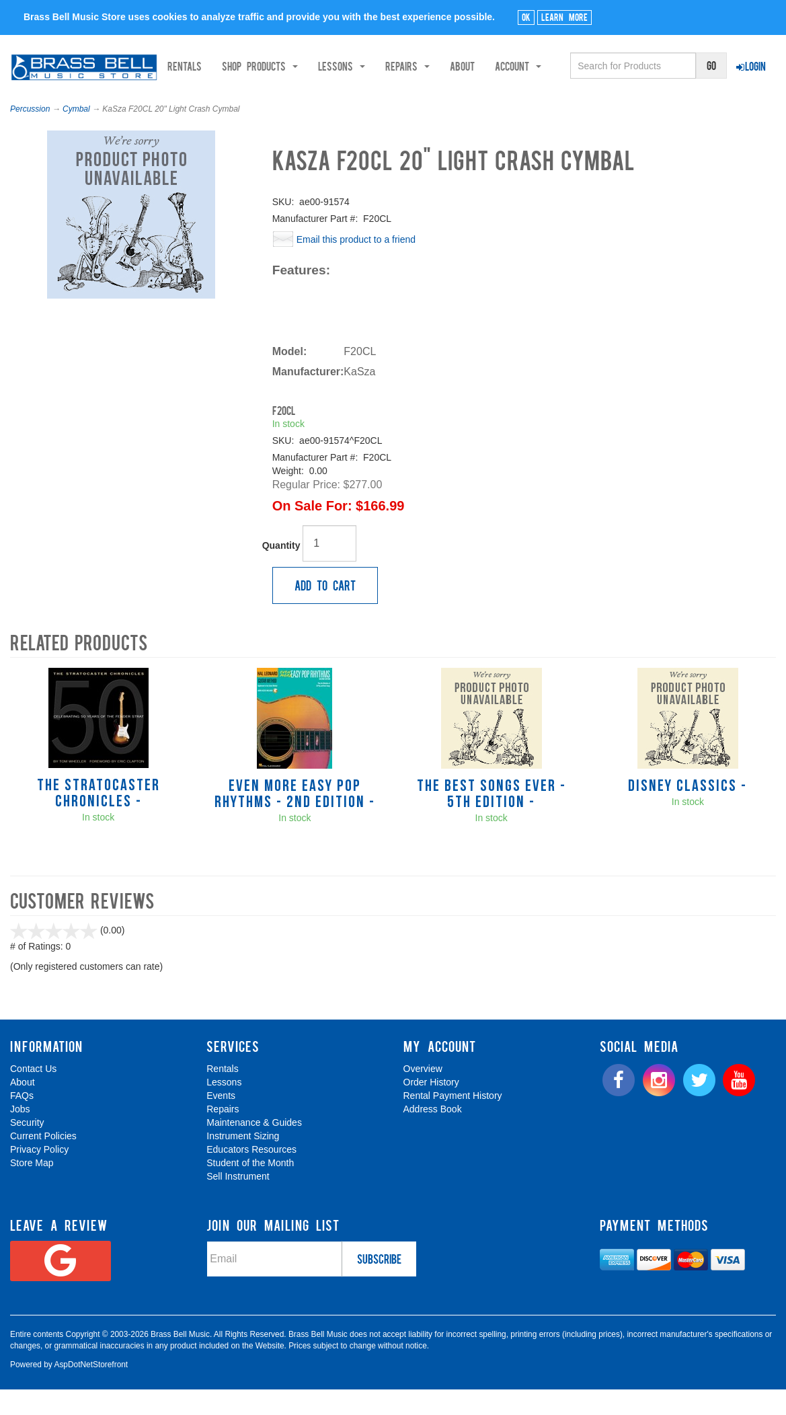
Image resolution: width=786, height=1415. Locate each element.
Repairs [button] (455, 99)
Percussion (30, 134)
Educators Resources (251, 1175)
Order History (431, 1107)
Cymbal (76, 134)
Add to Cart (325, 610)
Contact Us (33, 1094)
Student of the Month (250, 1188)
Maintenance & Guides (254, 1148)
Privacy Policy (39, 1175)
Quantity (281, 570)
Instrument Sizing (242, 1161)
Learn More (564, 16)
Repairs (222, 1134)
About (510, 99)
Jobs (20, 1134)
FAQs (22, 1121)
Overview (422, 1094)
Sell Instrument (237, 1201)
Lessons (223, 1107)
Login (751, 66)
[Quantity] (329, 568)
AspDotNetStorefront (91, 1389)
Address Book (432, 1134)
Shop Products (308, 99)
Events (220, 1121)
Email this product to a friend (356, 264)
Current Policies (43, 1161)
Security (27, 1148)
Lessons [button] (389, 99)
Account (566, 99)
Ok (526, 16)
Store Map (32, 1188)
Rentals (232, 99)
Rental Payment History (452, 1121)
